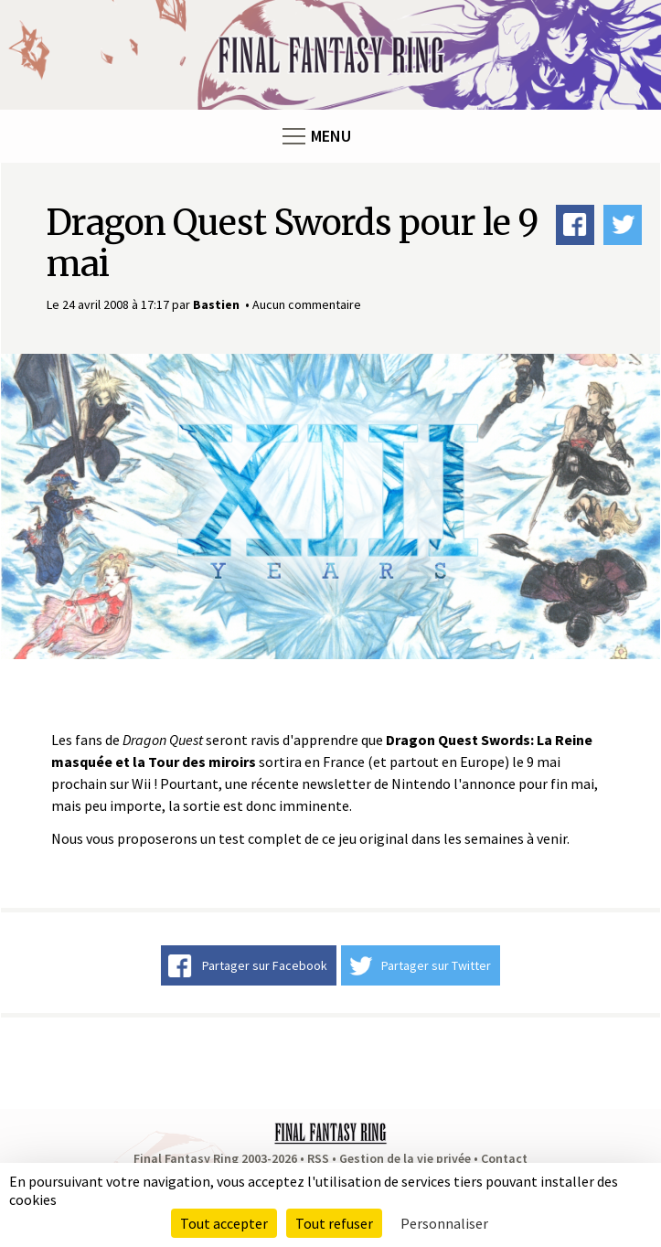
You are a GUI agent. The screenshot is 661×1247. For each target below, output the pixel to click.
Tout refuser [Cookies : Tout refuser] (334, 1223)
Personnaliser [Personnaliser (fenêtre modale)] (444, 1223)
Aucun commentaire (306, 304)
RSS (318, 1158)
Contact (504, 1158)
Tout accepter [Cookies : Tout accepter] (224, 1223)
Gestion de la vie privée (405, 1158)
